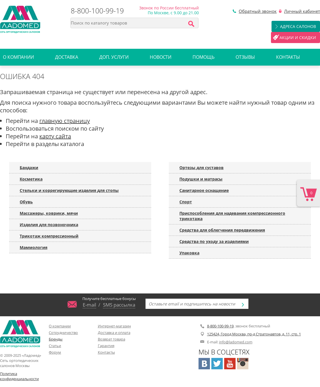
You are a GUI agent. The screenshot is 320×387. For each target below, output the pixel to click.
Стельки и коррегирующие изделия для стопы (69, 190)
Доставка (66, 57)
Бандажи (29, 167)
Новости (160, 57)
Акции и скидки (298, 37)
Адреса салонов (298, 26)
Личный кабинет (302, 11)
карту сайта (55, 136)
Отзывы (245, 57)
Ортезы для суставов (201, 167)
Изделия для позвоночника (49, 224)
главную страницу (64, 121)
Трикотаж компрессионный (49, 236)
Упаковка (189, 253)
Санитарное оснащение (204, 190)
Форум (55, 352)
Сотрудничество (63, 332)
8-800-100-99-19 (97, 10)
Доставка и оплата (114, 332)
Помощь (203, 57)
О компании (18, 57)
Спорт (185, 201)
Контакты (288, 57)
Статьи (55, 345)
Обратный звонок (258, 11)
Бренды (55, 339)
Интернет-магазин (114, 326)
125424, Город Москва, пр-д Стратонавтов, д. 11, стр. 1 (254, 334)
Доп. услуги (114, 57)
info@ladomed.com (235, 342)
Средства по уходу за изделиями (214, 241)
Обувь (26, 201)
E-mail (89, 304)
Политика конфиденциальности (19, 376)
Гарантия (106, 345)
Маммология (33, 247)
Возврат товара (111, 339)
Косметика (31, 179)
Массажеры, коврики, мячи (49, 213)
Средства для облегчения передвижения (222, 230)
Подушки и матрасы (200, 179)
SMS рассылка (119, 304)
